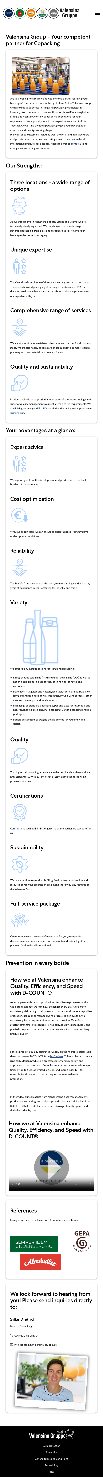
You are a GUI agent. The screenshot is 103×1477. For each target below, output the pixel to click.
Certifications (17, 828)
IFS (16, 408)
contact (75, 143)
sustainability (17, 413)
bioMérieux (56, 1056)
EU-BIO (42, 408)
